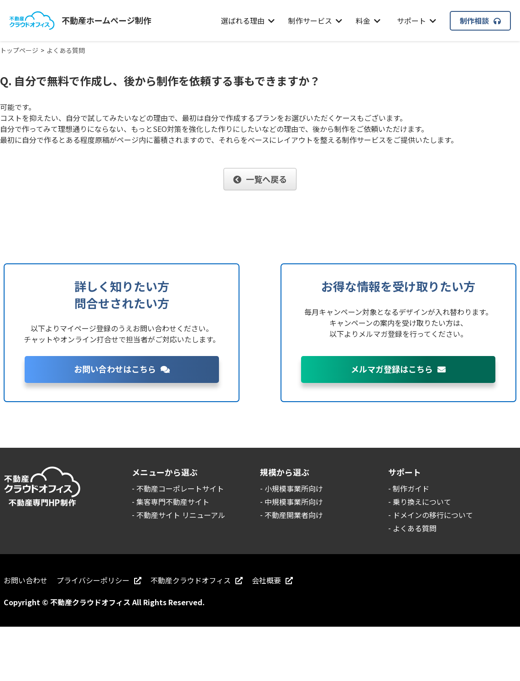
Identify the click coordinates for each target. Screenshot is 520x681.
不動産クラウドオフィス (197, 580)
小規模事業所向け (294, 488)
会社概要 (272, 580)
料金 (368, 20)
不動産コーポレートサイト (180, 488)
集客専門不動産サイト (172, 501)
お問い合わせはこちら (122, 369)
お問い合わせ (25, 580)
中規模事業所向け (294, 501)
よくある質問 (415, 528)
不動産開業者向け (294, 514)
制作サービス (315, 20)
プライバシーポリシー (99, 580)
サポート (416, 20)
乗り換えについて (422, 501)
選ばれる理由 (248, 20)
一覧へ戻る (260, 179)
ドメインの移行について (433, 514)
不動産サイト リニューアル (180, 514)
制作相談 (480, 20)
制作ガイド (411, 488)
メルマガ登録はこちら (398, 369)
